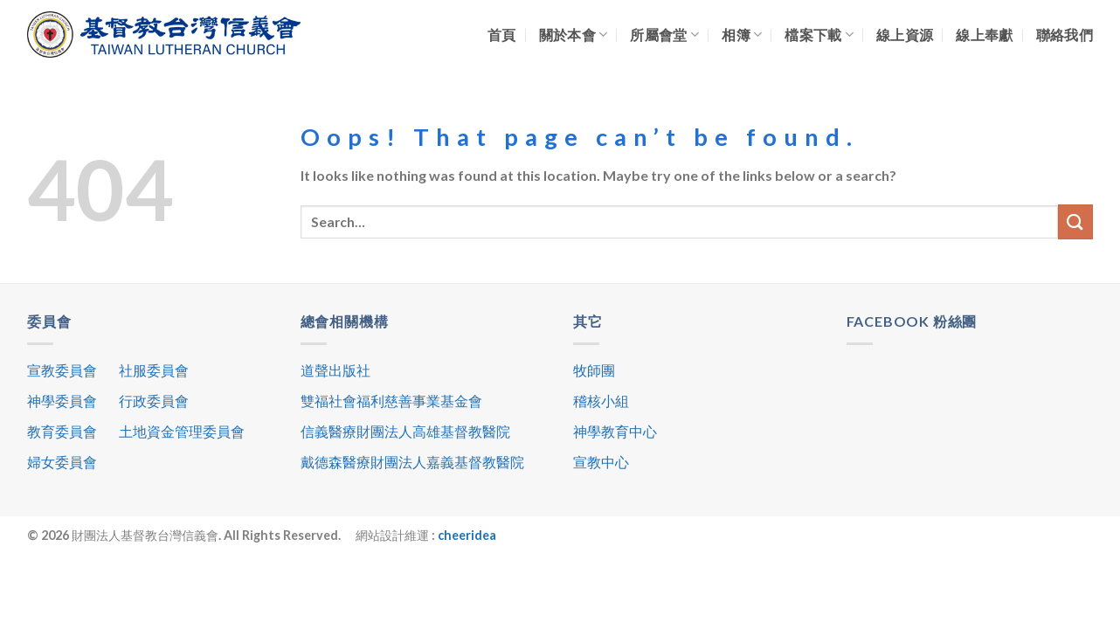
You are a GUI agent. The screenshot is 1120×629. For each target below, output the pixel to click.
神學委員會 (62, 400)
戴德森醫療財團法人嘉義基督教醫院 (412, 461)
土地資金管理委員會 (182, 431)
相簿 (742, 35)
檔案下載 (819, 35)
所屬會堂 (664, 35)
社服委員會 (154, 370)
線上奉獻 (984, 34)
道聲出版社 (335, 370)
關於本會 (573, 35)
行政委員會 (154, 400)
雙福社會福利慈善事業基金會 (391, 400)
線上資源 (904, 34)
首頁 (501, 34)
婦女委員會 (62, 461)
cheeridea (467, 535)
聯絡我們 (1064, 34)
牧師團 (594, 370)
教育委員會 (62, 431)
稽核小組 (601, 400)
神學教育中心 (615, 431)
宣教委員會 (62, 370)
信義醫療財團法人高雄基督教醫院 (405, 431)
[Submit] (1075, 221)
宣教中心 (601, 461)
